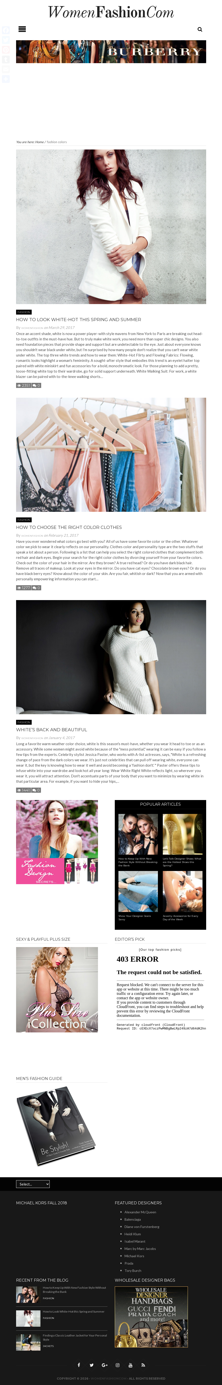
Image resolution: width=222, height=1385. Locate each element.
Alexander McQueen (140, 1212)
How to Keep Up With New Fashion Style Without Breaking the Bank (137, 862)
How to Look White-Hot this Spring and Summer (78, 319)
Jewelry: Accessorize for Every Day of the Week (180, 917)
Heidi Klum (133, 1234)
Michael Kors (134, 1256)
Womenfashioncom (108, 1378)
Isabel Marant (135, 1241)
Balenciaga (133, 1219)
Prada (129, 1263)
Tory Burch (133, 1270)
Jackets (48, 1346)
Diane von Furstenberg (142, 1227)
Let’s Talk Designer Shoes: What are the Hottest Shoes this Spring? (182, 862)
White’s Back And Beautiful (51, 729)
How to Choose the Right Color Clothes (69, 527)
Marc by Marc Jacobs (140, 1248)
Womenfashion (32, 328)
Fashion (24, 312)
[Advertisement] (111, 102)
